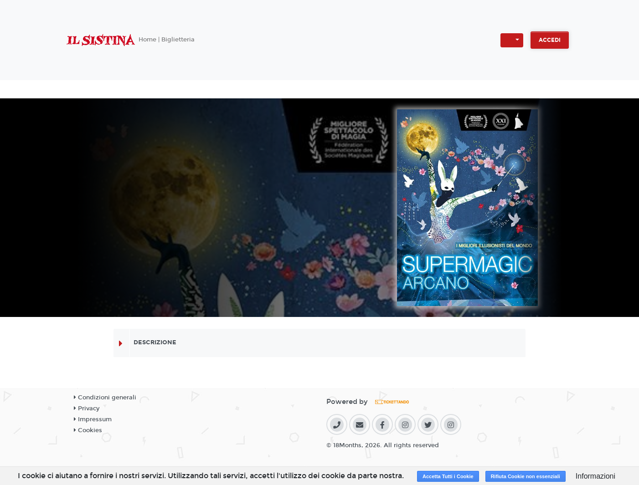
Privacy (86, 408)
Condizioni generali (105, 397)
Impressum (93, 419)
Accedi (550, 40)
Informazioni (595, 476)
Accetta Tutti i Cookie (448, 476)
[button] (511, 40)
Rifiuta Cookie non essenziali (525, 476)
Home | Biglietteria (167, 39)
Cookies (88, 430)
